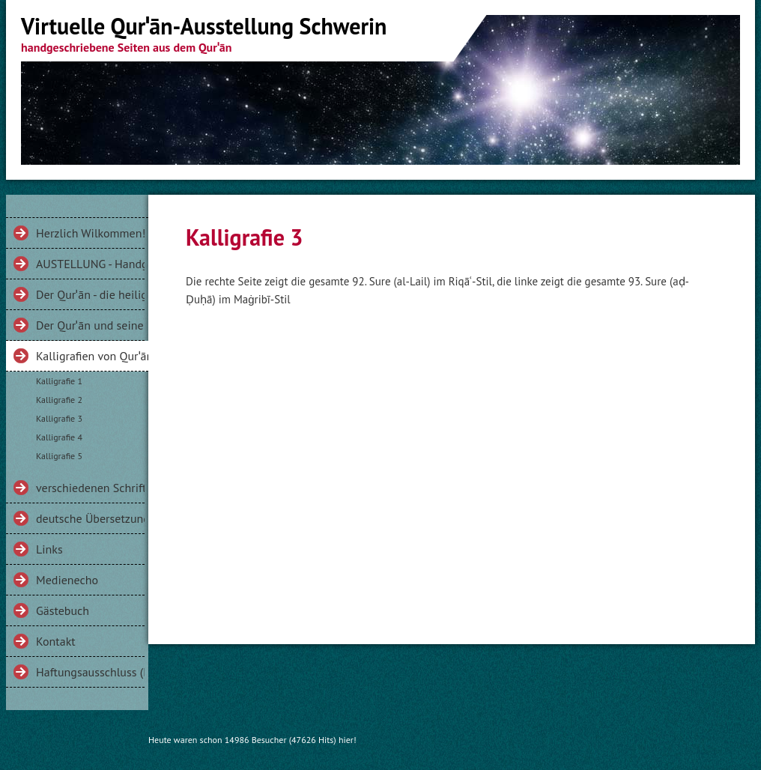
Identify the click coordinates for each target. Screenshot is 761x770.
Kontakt (56, 641)
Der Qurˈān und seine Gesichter (90, 325)
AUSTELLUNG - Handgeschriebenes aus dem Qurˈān (90, 263)
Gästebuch (62, 610)
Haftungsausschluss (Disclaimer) (90, 671)
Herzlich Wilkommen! (90, 232)
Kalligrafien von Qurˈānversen (92, 355)
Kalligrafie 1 (59, 380)
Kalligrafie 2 (59, 399)
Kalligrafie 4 (59, 437)
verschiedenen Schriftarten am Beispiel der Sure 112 (90, 487)
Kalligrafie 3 (59, 418)
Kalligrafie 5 (59, 455)
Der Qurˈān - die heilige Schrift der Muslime (90, 294)
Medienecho (67, 579)
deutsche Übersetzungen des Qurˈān (90, 518)
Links (49, 549)
